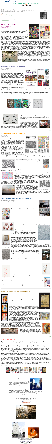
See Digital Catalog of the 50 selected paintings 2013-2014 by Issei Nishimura (13, 90)
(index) (50, 63)
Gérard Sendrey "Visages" (5, 14)
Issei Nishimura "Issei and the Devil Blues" (8, 15)
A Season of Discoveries (5, 20)
